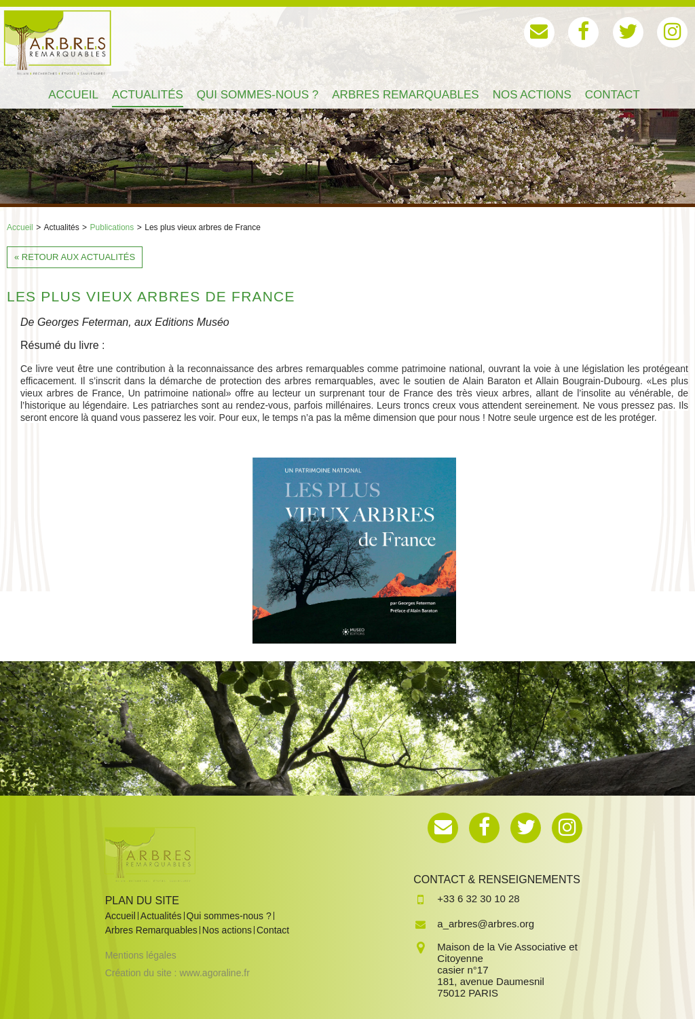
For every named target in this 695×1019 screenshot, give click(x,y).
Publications (112, 227)
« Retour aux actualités (74, 257)
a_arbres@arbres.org (485, 923)
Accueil (20, 227)
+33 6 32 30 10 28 (478, 898)
